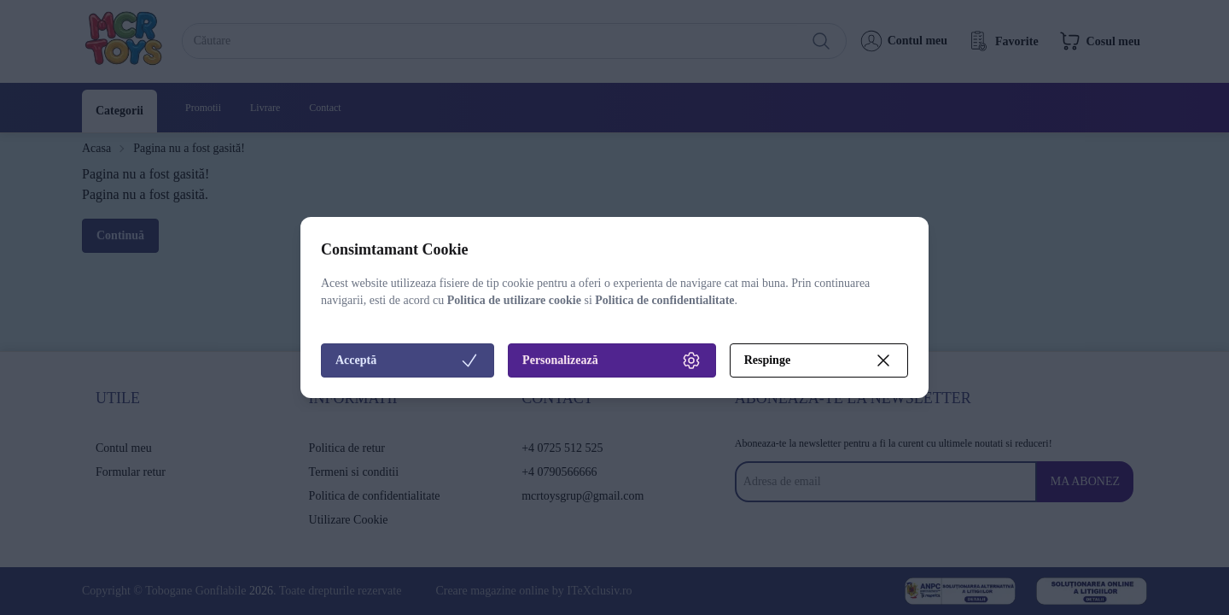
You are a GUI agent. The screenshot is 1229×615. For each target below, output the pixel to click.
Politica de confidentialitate (664, 300)
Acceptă (407, 360)
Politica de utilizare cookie (514, 300)
